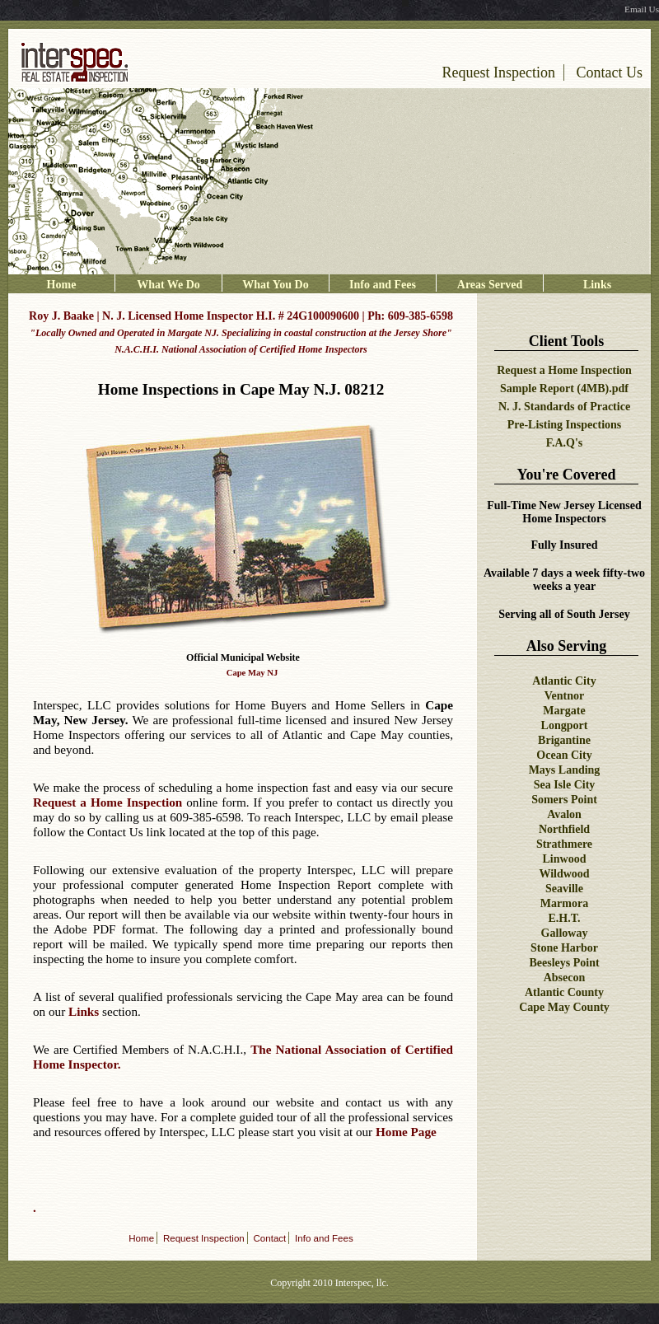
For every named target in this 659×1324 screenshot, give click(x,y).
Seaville (564, 888)
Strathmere (564, 844)
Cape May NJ (252, 672)
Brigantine (564, 740)
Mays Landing (565, 770)
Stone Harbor (564, 948)
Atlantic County (564, 992)
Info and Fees (382, 284)
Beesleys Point (564, 963)
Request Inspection (498, 72)
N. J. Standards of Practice (564, 406)
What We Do (168, 284)
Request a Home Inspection (564, 370)
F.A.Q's (564, 443)
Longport (564, 725)
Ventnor (564, 696)
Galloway (564, 933)
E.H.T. (564, 918)
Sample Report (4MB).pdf (564, 388)
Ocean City (563, 755)
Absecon (565, 977)
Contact (270, 1238)
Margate (564, 710)
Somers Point (564, 799)
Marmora (564, 903)
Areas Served (489, 284)
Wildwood (564, 874)
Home (62, 284)
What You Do (275, 284)
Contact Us (610, 72)
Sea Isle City (565, 785)
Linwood (565, 859)
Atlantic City (564, 681)
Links (597, 284)
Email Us (641, 9)
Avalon (564, 814)
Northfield (564, 829)
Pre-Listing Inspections (564, 425)
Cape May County (564, 1007)
